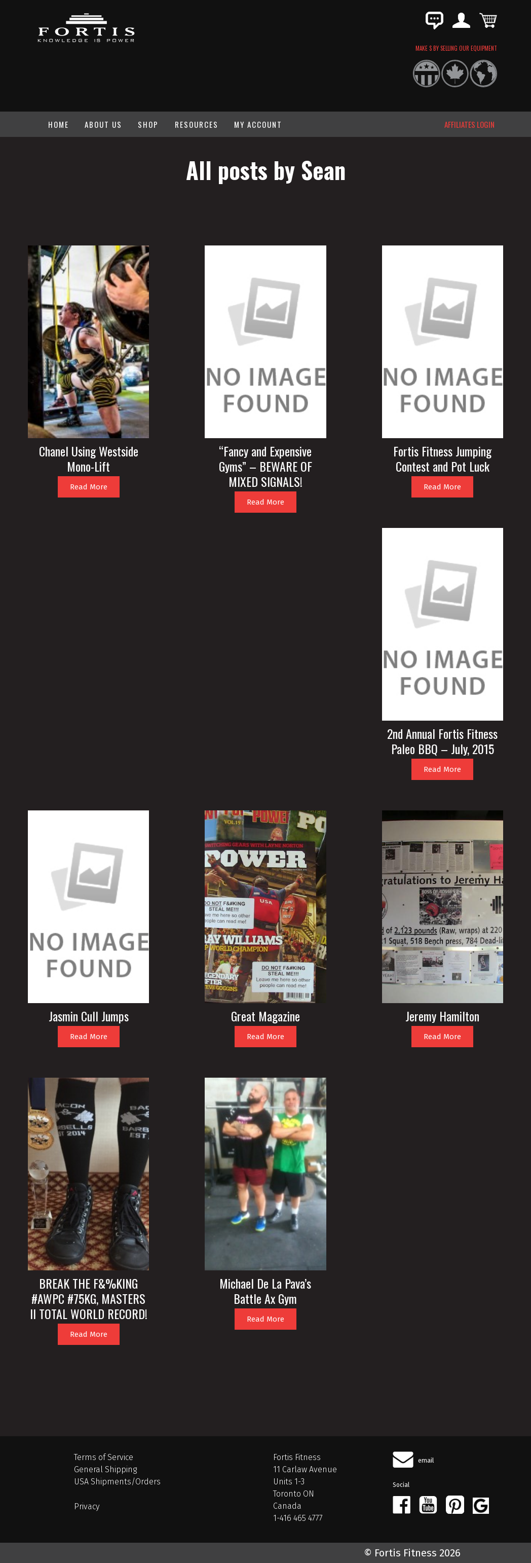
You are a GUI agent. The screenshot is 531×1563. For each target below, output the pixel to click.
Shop (148, 124)
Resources (196, 124)
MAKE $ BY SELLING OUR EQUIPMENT (456, 48)
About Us (103, 124)
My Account (258, 124)
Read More (88, 486)
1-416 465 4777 (298, 1518)
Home (58, 124)
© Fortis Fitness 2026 (412, 1553)
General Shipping (105, 1469)
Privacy (86, 1506)
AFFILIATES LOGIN (469, 124)
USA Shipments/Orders (117, 1481)
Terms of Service (103, 1457)
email (426, 1460)
